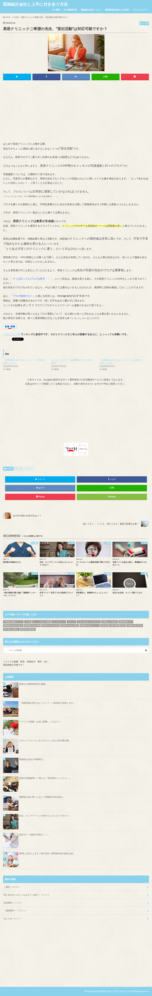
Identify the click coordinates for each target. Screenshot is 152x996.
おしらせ (13, 918)
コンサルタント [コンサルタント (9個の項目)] (58, 622)
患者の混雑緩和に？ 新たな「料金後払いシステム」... (45, 778)
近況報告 (13, 902)
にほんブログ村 (11, 334)
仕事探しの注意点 (24, 469)
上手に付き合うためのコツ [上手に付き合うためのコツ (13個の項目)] (89, 622)
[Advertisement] (76, 114)
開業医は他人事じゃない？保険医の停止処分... (41, 797)
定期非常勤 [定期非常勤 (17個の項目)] (114, 625)
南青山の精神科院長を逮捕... (32, 684)
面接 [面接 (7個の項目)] (33, 629)
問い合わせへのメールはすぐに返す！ (27, 894)
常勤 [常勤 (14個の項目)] (123, 625)
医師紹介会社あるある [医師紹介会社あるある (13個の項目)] (13, 625)
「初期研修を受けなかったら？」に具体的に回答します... (46, 702)
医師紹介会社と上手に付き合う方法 (35, 4)
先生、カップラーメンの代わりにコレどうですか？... (44, 815)
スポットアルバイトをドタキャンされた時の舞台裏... (44, 740)
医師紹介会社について (91, 9)
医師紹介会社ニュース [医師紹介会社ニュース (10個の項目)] (89, 625)
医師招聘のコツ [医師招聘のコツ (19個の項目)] (125, 622)
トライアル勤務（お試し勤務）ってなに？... (40, 721)
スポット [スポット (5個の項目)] (71, 622)
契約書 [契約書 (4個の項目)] (104, 625)
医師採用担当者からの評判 (117, 9)
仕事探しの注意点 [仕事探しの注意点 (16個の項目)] (109, 622)
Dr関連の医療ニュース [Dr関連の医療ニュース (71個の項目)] (13, 622)
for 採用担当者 (70, 9)
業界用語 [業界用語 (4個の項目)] (25, 629)
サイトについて (140, 9)
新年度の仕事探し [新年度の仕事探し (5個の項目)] (11, 629)
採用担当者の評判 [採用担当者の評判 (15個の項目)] (134, 625)
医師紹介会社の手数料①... (31, 759)
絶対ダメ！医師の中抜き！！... (34, 834)
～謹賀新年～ (15, 910)
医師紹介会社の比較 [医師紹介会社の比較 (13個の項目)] (50, 625)
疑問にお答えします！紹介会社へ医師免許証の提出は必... (46, 853)
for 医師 (56, 9)
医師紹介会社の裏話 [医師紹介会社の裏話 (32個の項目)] (69, 625)
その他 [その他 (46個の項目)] (28, 622)
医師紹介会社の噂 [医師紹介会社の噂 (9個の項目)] (32, 625)
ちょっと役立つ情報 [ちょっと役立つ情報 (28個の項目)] (41, 622)
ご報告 (12, 887)
